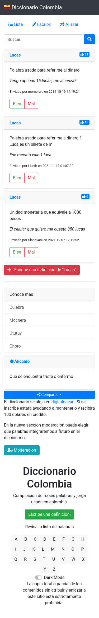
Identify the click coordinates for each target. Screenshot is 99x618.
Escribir (41, 24)
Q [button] (15, 559)
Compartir (48, 394)
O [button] (73, 549)
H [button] (82, 539)
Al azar (69, 24)
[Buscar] (89, 39)
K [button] (33, 549)
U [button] (53, 559)
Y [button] (45, 569)
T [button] (44, 559)
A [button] (16, 539)
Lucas (15, 55)
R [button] (25, 559)
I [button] (15, 549)
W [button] (73, 559)
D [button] (45, 539)
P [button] (82, 549)
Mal (31, 103)
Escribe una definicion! (49, 514)
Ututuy (16, 333)
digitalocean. (63, 401)
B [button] (25, 539)
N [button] (63, 549)
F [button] (63, 539)
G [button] (73, 539)
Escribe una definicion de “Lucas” (41, 269)
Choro (15, 346)
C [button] (35, 539)
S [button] (35, 559)
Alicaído (20, 361)
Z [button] (54, 569)
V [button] (63, 559)
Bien (17, 103)
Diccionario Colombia (33, 7)
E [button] (54, 539)
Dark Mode (54, 577)
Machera (18, 320)
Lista (15, 24)
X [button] (83, 559)
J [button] (24, 549)
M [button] (53, 549)
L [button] (43, 549)
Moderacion (21, 450)
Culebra (17, 307)
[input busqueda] (44, 39)
